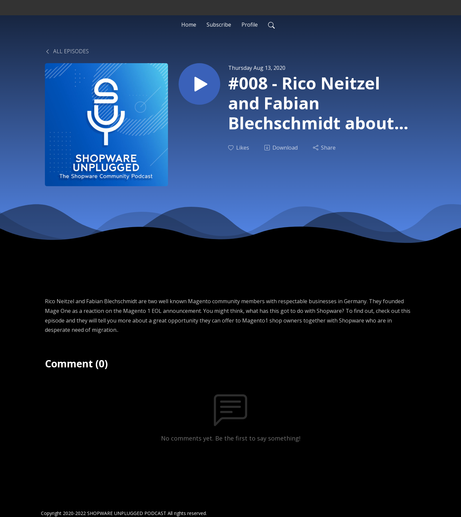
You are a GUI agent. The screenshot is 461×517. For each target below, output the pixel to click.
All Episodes (67, 51)
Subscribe (219, 24)
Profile (249, 24)
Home (188, 24)
